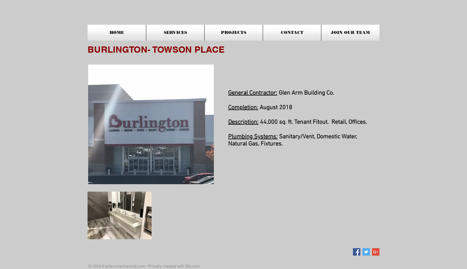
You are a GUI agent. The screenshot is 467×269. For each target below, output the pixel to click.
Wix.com (192, 266)
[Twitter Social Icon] (366, 252)
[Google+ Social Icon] (375, 252)
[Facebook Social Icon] (356, 252)
